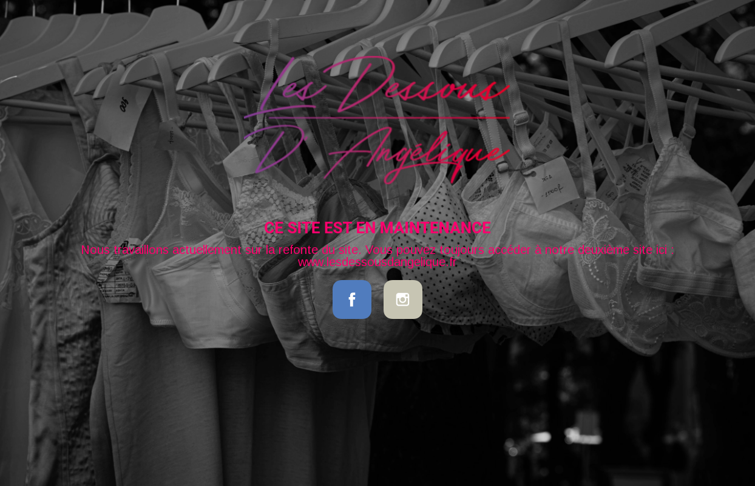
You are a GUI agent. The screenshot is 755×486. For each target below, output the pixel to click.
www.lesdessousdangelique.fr (377, 262)
